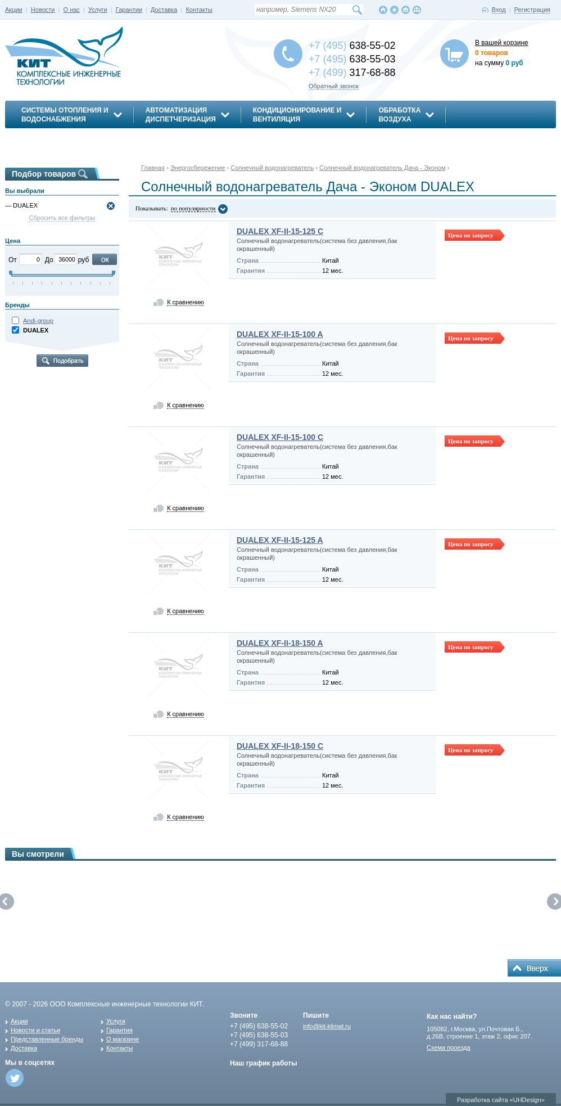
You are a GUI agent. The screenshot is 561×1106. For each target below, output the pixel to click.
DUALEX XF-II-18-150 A (280, 643)
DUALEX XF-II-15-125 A (280, 540)
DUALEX (35, 330)
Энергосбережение (59, 139)
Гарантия (119, 1030)
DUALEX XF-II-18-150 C (280, 745)
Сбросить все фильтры (62, 217)
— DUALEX (21, 205)
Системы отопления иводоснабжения (64, 114)
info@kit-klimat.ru (327, 1026)
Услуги (97, 9)
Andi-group (38, 320)
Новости (43, 9)
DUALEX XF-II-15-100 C (280, 437)
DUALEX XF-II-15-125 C (280, 231)
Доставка (164, 9)
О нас (72, 9)
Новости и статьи (35, 1030)
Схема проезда (448, 1047)
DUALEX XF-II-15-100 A (280, 334)
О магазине (122, 1039)
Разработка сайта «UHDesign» (501, 1099)
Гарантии (129, 9)
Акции (13, 9)
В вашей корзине (501, 43)
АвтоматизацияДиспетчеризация (181, 114)
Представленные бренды (47, 1039)
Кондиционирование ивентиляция (297, 114)
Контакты (199, 9)
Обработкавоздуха (399, 114)
